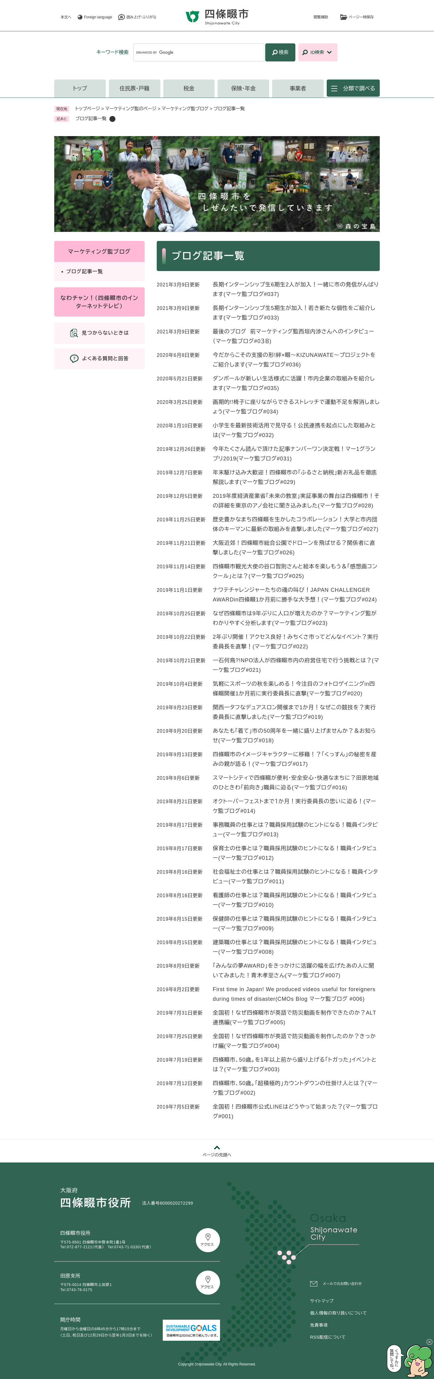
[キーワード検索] (198, 52)
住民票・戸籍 (134, 89)
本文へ (66, 17)
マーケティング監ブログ (185, 108)
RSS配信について (328, 1337)
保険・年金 (243, 89)
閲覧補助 (321, 17)
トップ (80, 89)
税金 (189, 89)
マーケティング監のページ (130, 108)
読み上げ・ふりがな (141, 17)
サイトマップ (322, 1301)
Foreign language (98, 17)
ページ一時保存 (361, 17)
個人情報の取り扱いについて (338, 1313)
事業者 (298, 89)
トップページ (87, 108)
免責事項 (319, 1325)
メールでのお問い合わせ (342, 1284)
